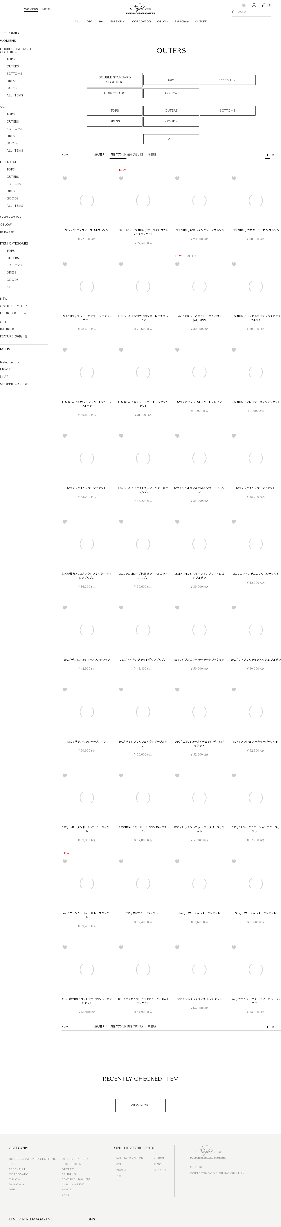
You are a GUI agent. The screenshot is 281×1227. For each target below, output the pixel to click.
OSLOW (162, 21)
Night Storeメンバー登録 (129, 1158)
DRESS (11, 81)
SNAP (4, 376)
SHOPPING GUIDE (14, 384)
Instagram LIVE (10, 362)
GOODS (12, 88)
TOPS (11, 59)
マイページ (160, 1170)
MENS (46, 9)
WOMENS (31, 9)
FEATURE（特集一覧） (15, 336)
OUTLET (200, 21)
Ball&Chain (182, 21)
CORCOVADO (141, 21)
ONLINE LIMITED (13, 306)
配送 (118, 1164)
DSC (89, 21)
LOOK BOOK (14, 313)
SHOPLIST (196, 1167)
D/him (13, 1189)
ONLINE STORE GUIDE (134, 1148)
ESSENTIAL (118, 21)
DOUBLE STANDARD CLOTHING (15, 50)
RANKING (7, 329)
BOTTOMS (14, 73)
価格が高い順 (135, 154)
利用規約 (159, 1158)
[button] (278, 155)
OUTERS (13, 66)
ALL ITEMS (15, 95)
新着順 (152, 154)
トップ (4, 32)
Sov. (101, 21)
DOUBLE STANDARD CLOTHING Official (214, 1173)
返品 (118, 1176)
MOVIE (5, 369)
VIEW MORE (140, 1105)
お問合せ (159, 1164)
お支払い (121, 1170)
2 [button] (273, 154)
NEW (3, 298)
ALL (77, 21)
